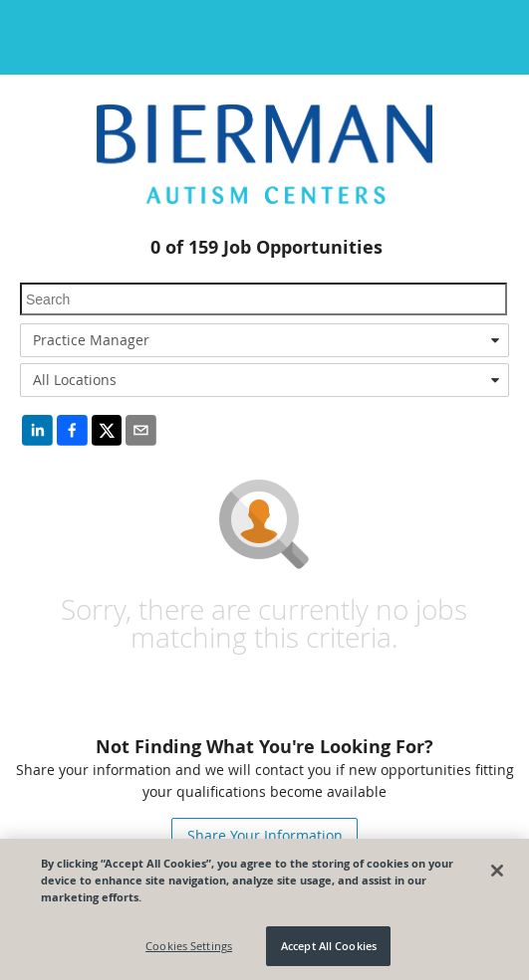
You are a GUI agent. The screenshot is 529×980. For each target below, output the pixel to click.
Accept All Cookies (329, 945)
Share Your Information (265, 835)
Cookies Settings (188, 945)
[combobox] (264, 340)
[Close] (497, 870)
